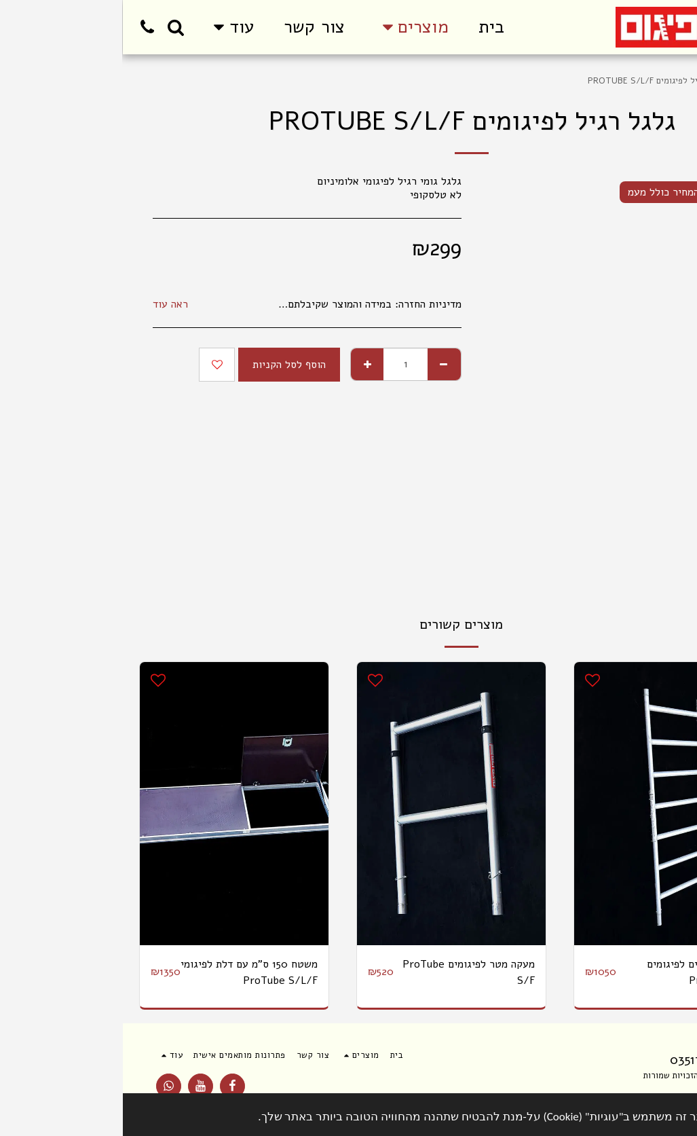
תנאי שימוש (647, 1091)
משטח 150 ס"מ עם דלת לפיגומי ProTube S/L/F (126, 972)
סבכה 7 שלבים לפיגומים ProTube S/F (576, 972)
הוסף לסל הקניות (166, 364)
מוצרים (628, 81)
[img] (545, 803)
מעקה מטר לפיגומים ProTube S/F (346, 972)
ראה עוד (47, 304)
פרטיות (589, 1091)
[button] (53, 27)
